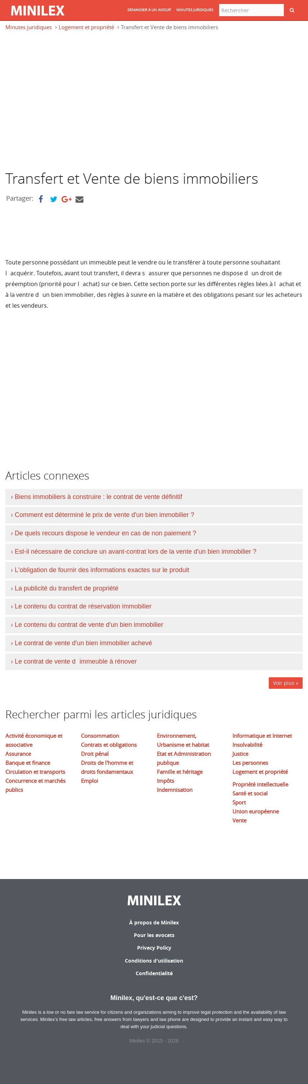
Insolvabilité (247, 744)
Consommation (100, 735)
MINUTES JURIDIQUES (194, 10)
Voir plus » (285, 682)
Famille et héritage (180, 771)
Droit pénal (95, 753)
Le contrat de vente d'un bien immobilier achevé (83, 643)
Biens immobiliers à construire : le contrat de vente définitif (98, 496)
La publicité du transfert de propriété (66, 588)
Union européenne (255, 811)
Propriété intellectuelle (260, 784)
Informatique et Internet (262, 735)
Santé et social (250, 793)
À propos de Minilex (154, 922)
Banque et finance (27, 762)
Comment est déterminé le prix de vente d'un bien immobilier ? (104, 514)
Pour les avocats (154, 935)
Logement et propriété (86, 27)
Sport (239, 802)
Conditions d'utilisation (154, 960)
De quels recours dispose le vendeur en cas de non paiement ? (105, 533)
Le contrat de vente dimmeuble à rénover (76, 661)
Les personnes (250, 762)
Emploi (89, 780)
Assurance (18, 753)
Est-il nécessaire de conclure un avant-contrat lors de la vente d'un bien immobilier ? (136, 551)
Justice (240, 753)
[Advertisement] (65, 103)
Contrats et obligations (109, 744)
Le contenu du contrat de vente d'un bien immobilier (89, 624)
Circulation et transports (35, 771)
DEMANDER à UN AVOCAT (149, 10)
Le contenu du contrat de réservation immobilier (83, 606)
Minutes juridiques (28, 27)
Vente (239, 820)
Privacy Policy (154, 947)
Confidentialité (154, 973)
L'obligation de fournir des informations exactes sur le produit (102, 570)
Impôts (165, 780)
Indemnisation (174, 789)
